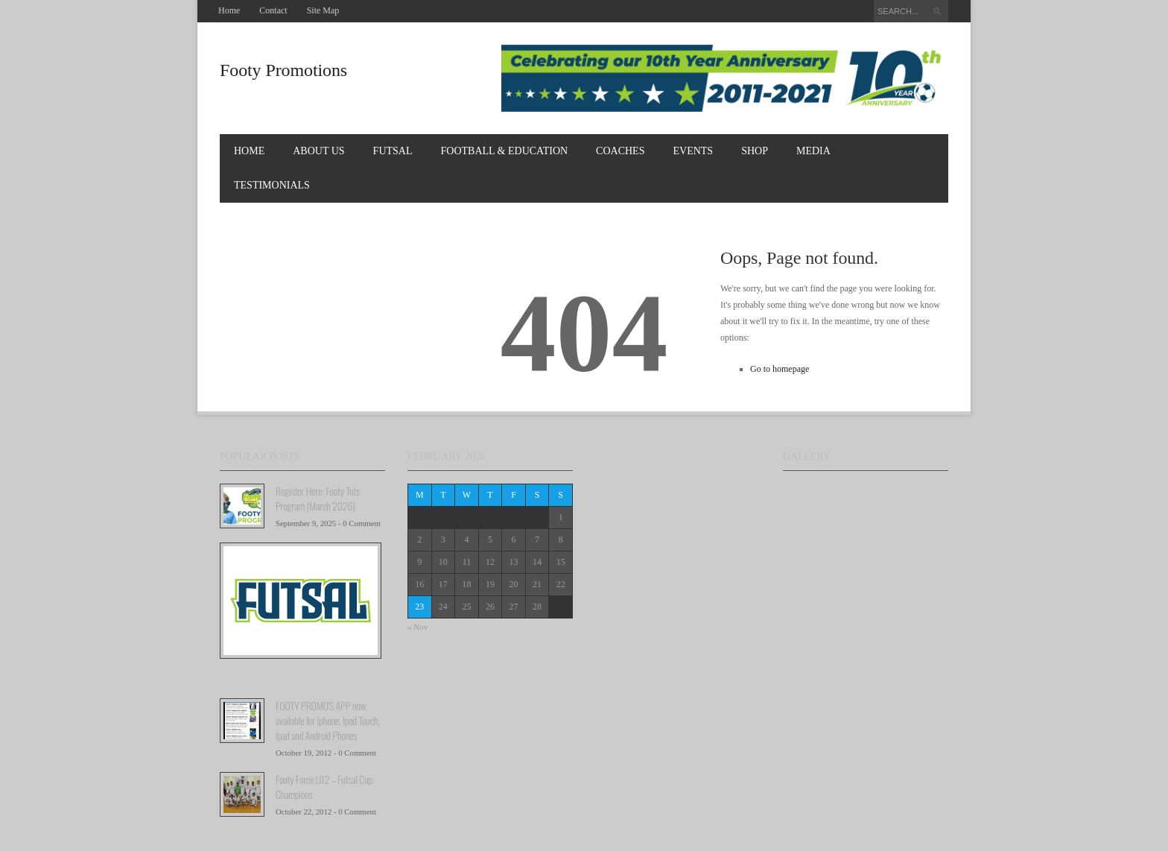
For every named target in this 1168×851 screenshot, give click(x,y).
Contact (273, 10)
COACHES (620, 150)
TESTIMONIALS (272, 185)
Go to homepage (779, 369)
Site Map (323, 10)
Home (229, 10)
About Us (318, 150)
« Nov (417, 626)
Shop (754, 150)
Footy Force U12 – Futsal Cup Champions (324, 786)
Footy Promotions (283, 70)
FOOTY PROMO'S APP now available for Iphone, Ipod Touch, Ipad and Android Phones (328, 720)
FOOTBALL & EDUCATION (504, 150)
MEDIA (813, 150)
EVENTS (693, 150)
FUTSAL (393, 150)
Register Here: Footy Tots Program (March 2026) (318, 498)
